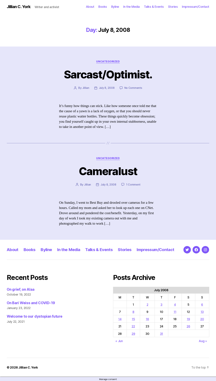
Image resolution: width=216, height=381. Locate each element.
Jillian (85, 87)
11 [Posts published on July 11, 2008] (175, 311)
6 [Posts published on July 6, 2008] (202, 304)
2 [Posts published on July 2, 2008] (147, 304)
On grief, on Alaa (20, 289)
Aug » (203, 340)
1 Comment (133, 184)
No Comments (133, 87)
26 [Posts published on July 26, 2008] (188, 326)
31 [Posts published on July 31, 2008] (161, 333)
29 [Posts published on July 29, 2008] (133, 333)
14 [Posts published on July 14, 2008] (119, 319)
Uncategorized (108, 61)
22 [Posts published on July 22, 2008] (133, 326)
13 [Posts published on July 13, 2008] (202, 311)
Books (102, 6)
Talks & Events (154, 6)
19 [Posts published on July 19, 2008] (188, 319)
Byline (115, 6)
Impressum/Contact (195, 6)
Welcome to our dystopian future (34, 316)
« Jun (119, 340)
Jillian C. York (19, 7)
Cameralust (108, 170)
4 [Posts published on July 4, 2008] (175, 304)
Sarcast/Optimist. (108, 74)
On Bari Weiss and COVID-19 (31, 302)
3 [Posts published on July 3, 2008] (161, 304)
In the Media (131, 6)
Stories (173, 6)
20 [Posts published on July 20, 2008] (202, 319)
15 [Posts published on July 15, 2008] (133, 319)
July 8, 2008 (107, 87)
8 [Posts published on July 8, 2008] (133, 311)
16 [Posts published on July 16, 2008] (147, 319)
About (90, 6)
